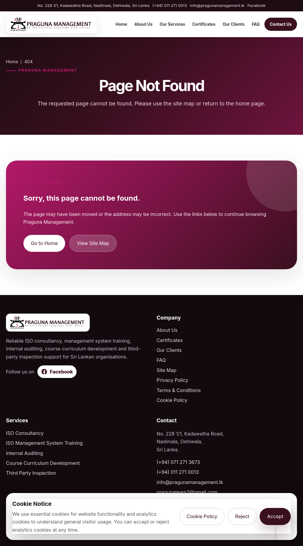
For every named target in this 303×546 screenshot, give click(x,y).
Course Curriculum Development (43, 463)
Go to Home (44, 243)
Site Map (166, 370)
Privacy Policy (172, 380)
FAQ (256, 24)
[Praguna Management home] (52, 24)
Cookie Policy (172, 400)
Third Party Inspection (31, 473)
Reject (242, 516)
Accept (275, 516)
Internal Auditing (24, 453)
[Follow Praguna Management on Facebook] (57, 371)
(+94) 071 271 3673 (178, 462)
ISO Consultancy (25, 433)
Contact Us (281, 24)
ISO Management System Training (44, 443)
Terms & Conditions (179, 390)
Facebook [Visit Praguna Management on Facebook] (256, 5)
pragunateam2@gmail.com (187, 492)
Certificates (204, 24)
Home (121, 24)
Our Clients (233, 24)
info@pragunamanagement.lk (217, 5)
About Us (143, 24)
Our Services (172, 24)
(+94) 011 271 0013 (170, 5)
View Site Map (93, 243)
